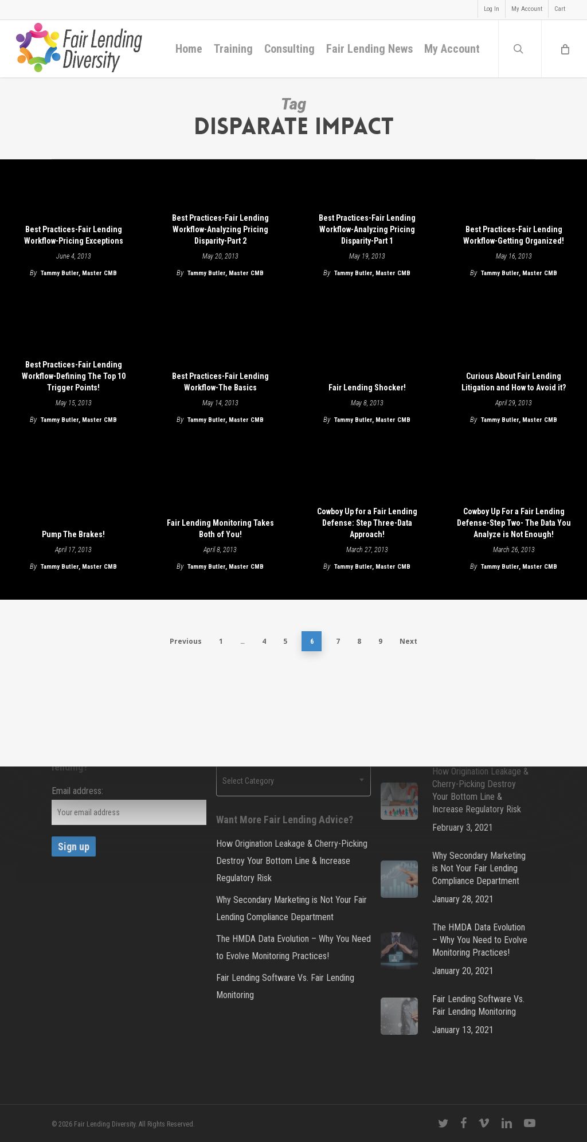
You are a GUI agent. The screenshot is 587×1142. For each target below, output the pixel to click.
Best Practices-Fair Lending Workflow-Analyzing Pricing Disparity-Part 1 (367, 229)
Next (408, 641)
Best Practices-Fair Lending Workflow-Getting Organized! (513, 235)
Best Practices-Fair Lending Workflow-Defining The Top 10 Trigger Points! (74, 376)
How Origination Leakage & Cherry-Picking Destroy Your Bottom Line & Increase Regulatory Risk (291, 860)
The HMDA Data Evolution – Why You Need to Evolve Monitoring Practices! (293, 947)
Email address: (77, 790)
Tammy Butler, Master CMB (79, 273)
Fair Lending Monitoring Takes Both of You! (220, 528)
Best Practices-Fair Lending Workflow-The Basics (220, 381)
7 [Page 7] (338, 641)
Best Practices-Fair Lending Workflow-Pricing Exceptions (73, 235)
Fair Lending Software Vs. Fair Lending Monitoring (285, 986)
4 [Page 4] (264, 641)
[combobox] (293, 780)
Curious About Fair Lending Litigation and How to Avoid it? (513, 381)
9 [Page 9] (380, 641)
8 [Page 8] (359, 641)
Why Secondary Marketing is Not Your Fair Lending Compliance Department (291, 908)
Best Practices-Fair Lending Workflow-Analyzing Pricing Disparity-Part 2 (220, 229)
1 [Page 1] (221, 641)
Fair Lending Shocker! (367, 387)
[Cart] (564, 48)
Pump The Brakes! (73, 534)
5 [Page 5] (285, 641)
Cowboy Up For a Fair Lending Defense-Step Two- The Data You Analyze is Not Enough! (514, 523)
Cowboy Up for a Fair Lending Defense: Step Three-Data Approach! (367, 523)
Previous (186, 641)
